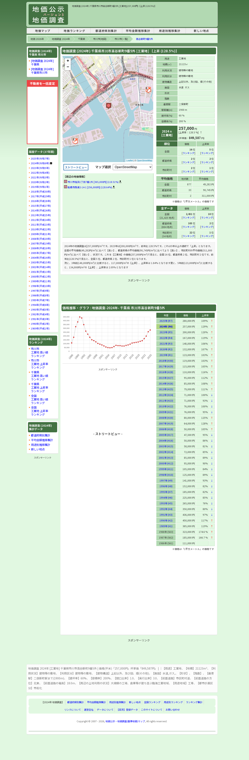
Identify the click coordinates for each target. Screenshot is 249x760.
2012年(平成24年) (41, 220)
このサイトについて (151, 709)
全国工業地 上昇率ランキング (39, 410)
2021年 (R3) (166, 343)
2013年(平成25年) (41, 215)
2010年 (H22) (166, 406)
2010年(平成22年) (41, 229)
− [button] (68, 67)
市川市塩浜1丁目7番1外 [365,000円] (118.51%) (91, 182)
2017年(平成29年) (41, 196)
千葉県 (81, 39)
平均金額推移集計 (138, 31)
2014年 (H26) (166, 383)
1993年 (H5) (166, 503)
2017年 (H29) (166, 366)
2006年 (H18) (166, 429)
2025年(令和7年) (40, 158)
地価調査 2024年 (61, 39)
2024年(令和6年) (40, 163)
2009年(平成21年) (41, 234)
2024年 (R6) (166, 326)
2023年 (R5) (166, 332)
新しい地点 (201, 31)
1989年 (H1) (166, 526)
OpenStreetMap (144, 160)
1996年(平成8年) (40, 295)
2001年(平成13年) (41, 272)
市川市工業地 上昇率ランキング (39, 363)
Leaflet (129, 160)
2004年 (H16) (166, 440)
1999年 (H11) (166, 468)
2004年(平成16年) (41, 257)
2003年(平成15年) (41, 262)
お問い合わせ (173, 709)
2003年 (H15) (166, 446)
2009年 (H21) (166, 411)
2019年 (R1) (166, 354)
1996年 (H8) (166, 486)
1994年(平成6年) (40, 305)
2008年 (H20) (166, 417)
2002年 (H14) (166, 451)
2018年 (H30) (166, 360)
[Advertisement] (143, 16)
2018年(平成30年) (41, 191)
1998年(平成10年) (41, 286)
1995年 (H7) (166, 491)
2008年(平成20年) (41, 239)
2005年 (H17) (166, 434)
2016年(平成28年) (41, 201)
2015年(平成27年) (41, 206)
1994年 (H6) (166, 497)
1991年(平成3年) (40, 319)
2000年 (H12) (166, 463)
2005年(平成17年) (41, 253)
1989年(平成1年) (40, 328)
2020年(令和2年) (40, 182)
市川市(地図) (99, 39)
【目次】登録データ (127, 709)
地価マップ (42, 31)
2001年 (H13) (166, 457)
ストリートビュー (76, 167)
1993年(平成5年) (40, 309)
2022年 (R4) (166, 337)
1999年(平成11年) (41, 281)
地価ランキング (74, 31)
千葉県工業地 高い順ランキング (39, 375)
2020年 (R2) (166, 349)
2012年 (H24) (166, 394)
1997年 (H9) (166, 480)
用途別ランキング (173, 702)
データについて (105, 709)
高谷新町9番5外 (144, 39)
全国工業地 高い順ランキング (39, 399)
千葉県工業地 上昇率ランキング (39, 387)
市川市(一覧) (121, 39)
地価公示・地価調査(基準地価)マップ (125, 721)
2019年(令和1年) (40, 187)
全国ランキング (152, 702)
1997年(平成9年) (40, 290)
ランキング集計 (194, 702)
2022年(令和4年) (40, 172)
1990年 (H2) (166, 520)
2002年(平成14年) (41, 267)
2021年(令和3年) (40, 177)
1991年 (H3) (166, 514)
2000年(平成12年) (41, 276)
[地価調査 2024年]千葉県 (42, 62)
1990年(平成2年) (40, 324)
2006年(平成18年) (41, 248)
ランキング (188, 152)
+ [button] (68, 61)
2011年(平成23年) (41, 224)
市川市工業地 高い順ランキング (39, 352)
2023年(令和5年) (40, 168)
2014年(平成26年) (41, 210)
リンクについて (72, 709)
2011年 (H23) (166, 400)
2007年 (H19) (166, 423)
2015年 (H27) (166, 377)
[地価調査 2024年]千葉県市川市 (42, 71)
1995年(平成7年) (40, 300)
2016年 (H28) (166, 372)
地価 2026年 (37, 39)
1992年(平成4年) (40, 314)
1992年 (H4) (166, 508)
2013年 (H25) (166, 389)
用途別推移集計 (169, 31)
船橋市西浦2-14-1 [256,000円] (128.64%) (88, 187)
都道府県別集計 (106, 31)
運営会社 (88, 709)
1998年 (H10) (166, 474)
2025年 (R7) (166, 320)
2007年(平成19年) (41, 243)
